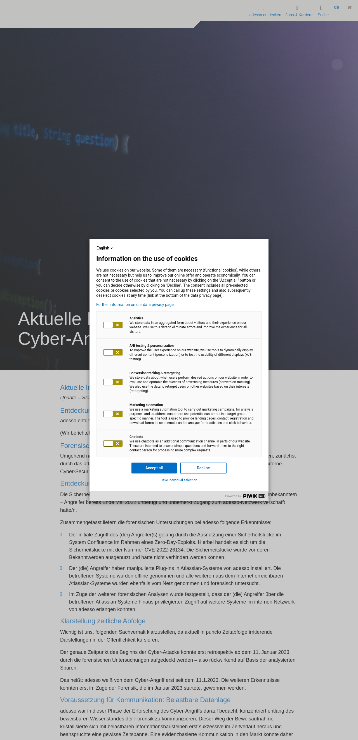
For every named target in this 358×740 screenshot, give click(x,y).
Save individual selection (179, 480)
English (105, 248)
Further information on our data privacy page (135, 304)
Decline (203, 468)
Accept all (154, 468)
